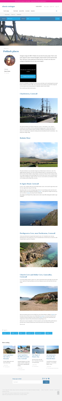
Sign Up (46, 6)
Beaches (6, 333)
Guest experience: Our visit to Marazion (8, 356)
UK (28, 18)
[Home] (2, 14)
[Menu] (56, 10)
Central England (28, 389)
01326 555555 (39, 6)
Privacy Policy (46, 389)
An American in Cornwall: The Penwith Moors (50, 356)
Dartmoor (53, 314)
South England (21, 389)
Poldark (48, 333)
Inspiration (33, 10)
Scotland (3, 391)
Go (58, 18)
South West (17, 389)
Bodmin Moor (25, 138)
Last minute (27, 10)
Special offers (21, 10)
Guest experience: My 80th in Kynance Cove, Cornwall (23, 356)
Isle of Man (7, 391)
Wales (25, 389)
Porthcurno (43, 233)
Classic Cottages (5, 389)
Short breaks (15, 10)
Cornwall (30, 333)
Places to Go (10, 18)
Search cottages (6, 10)
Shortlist (52, 6)
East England (37, 389)
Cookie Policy (51, 389)
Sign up (46, 382)
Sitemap (42, 389)
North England (33, 389)
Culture (14, 333)
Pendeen (28, 192)
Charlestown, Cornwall (29, 94)
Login (57, 6)
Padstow (41, 317)
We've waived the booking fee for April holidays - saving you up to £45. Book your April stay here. (30, 1)
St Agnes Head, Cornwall (29, 184)
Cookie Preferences (57, 389)
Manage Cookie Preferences (28, 76)
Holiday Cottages (12, 389)
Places (22, 333)
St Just (40, 191)
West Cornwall (40, 333)
